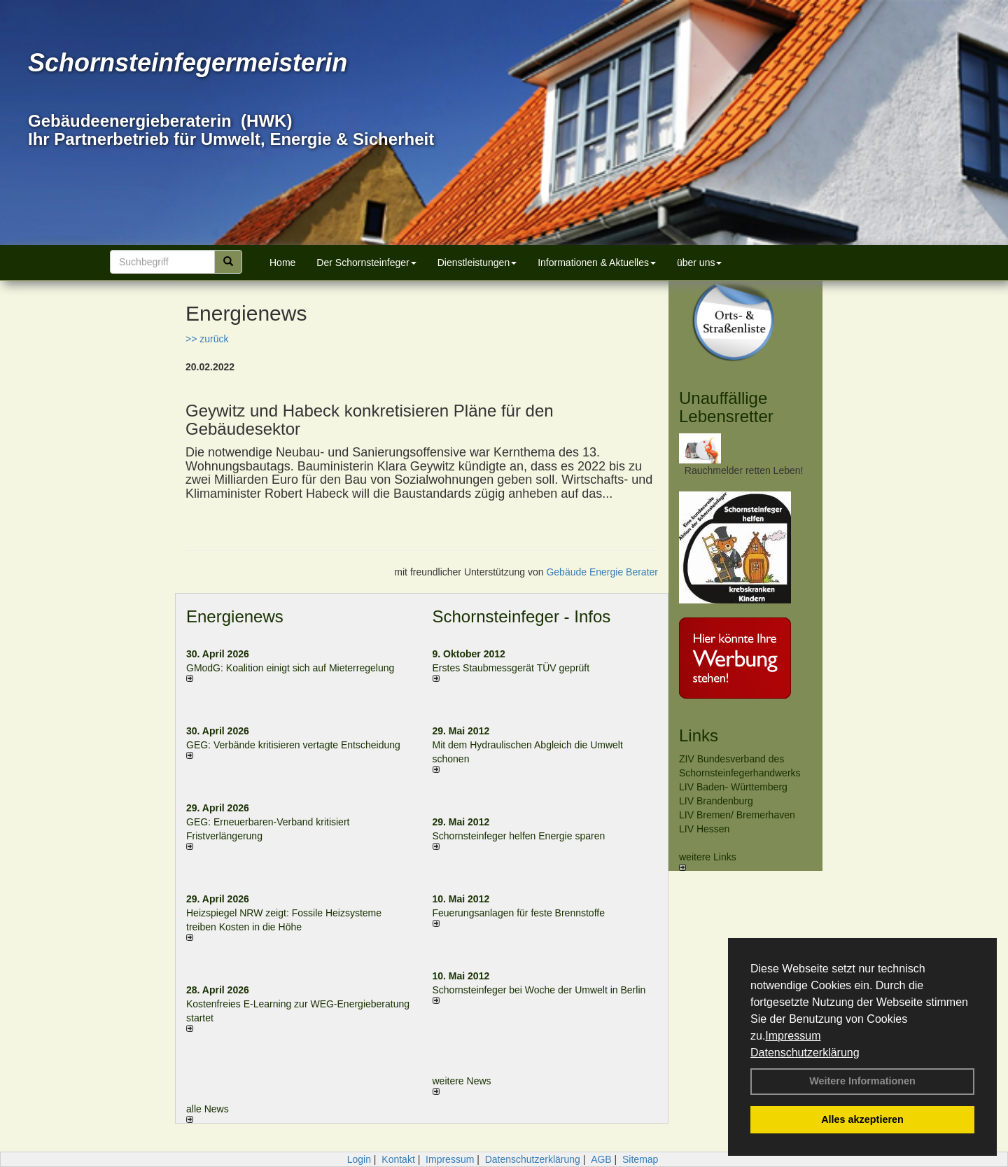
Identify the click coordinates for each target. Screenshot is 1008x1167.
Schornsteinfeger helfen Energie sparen (519, 835)
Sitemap (640, 1159)
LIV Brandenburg (716, 800)
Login (359, 1159)
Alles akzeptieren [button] (862, 1119)
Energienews (235, 616)
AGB (601, 1159)
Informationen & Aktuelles (597, 262)
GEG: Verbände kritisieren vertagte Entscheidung (293, 744)
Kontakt (398, 1159)
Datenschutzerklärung (805, 1052)
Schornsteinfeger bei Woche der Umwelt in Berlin (539, 989)
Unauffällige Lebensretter (726, 407)
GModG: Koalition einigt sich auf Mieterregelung (290, 667)
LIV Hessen (704, 828)
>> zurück (207, 338)
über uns (699, 262)
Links (698, 735)
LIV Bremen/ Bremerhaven (737, 814)
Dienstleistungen (477, 262)
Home (282, 262)
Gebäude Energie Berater (602, 572)
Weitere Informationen (862, 1080)
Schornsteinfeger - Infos (522, 616)
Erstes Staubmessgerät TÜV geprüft (511, 667)
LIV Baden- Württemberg (733, 786)
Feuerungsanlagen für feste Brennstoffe (519, 912)
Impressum (792, 1036)
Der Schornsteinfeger (366, 262)
